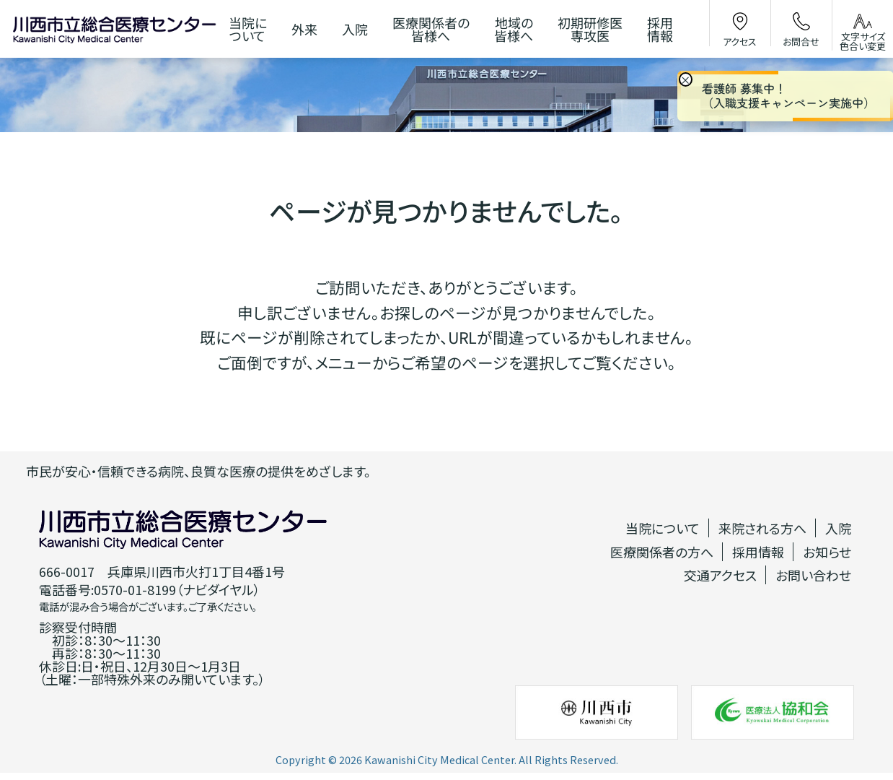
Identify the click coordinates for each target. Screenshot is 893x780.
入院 (838, 528)
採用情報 (758, 551)
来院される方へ (762, 528)
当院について (662, 528)
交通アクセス (720, 575)
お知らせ (827, 551)
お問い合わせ (813, 575)
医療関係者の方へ (661, 551)
